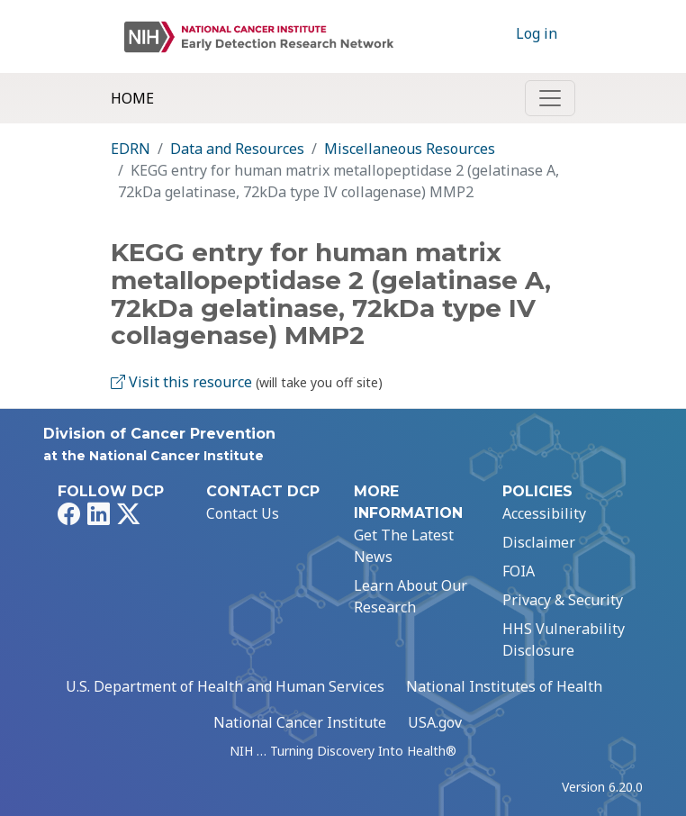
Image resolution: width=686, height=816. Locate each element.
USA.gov (435, 722)
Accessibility (544, 513)
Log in (536, 33)
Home (132, 98)
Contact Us (242, 513)
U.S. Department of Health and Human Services (225, 686)
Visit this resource (181, 382)
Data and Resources (237, 149)
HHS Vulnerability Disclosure (563, 639)
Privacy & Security (562, 600)
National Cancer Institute (299, 722)
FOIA (518, 571)
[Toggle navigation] (550, 98)
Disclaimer (538, 542)
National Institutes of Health (504, 686)
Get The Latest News (404, 546)
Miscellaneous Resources (409, 149)
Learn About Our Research (410, 596)
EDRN (130, 149)
